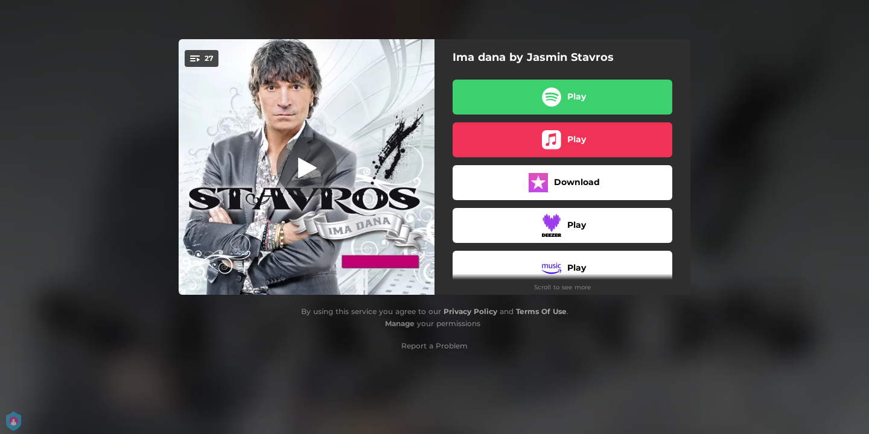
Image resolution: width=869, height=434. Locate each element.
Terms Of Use (541, 311)
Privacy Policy (470, 311)
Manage (400, 323)
